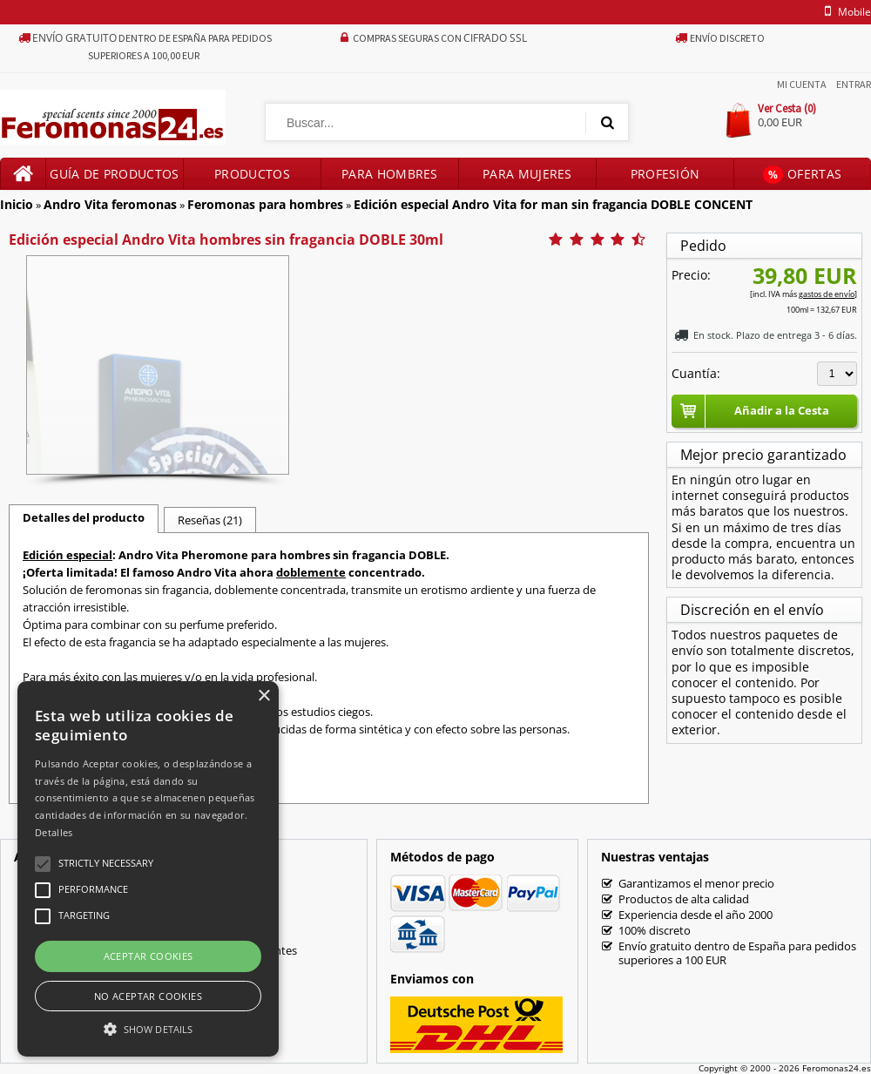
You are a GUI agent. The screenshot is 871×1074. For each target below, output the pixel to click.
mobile (845, 11)
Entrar (853, 84)
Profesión (665, 173)
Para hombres (389, 173)
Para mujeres (527, 173)
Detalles (53, 832)
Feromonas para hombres (265, 204)
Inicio (16, 204)
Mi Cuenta (802, 84)
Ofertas (802, 174)
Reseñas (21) (210, 520)
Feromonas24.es (836, 1068)
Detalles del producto (84, 517)
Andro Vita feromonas (110, 204)
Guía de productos (114, 173)
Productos (252, 173)
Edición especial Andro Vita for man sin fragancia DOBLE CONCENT (553, 204)
